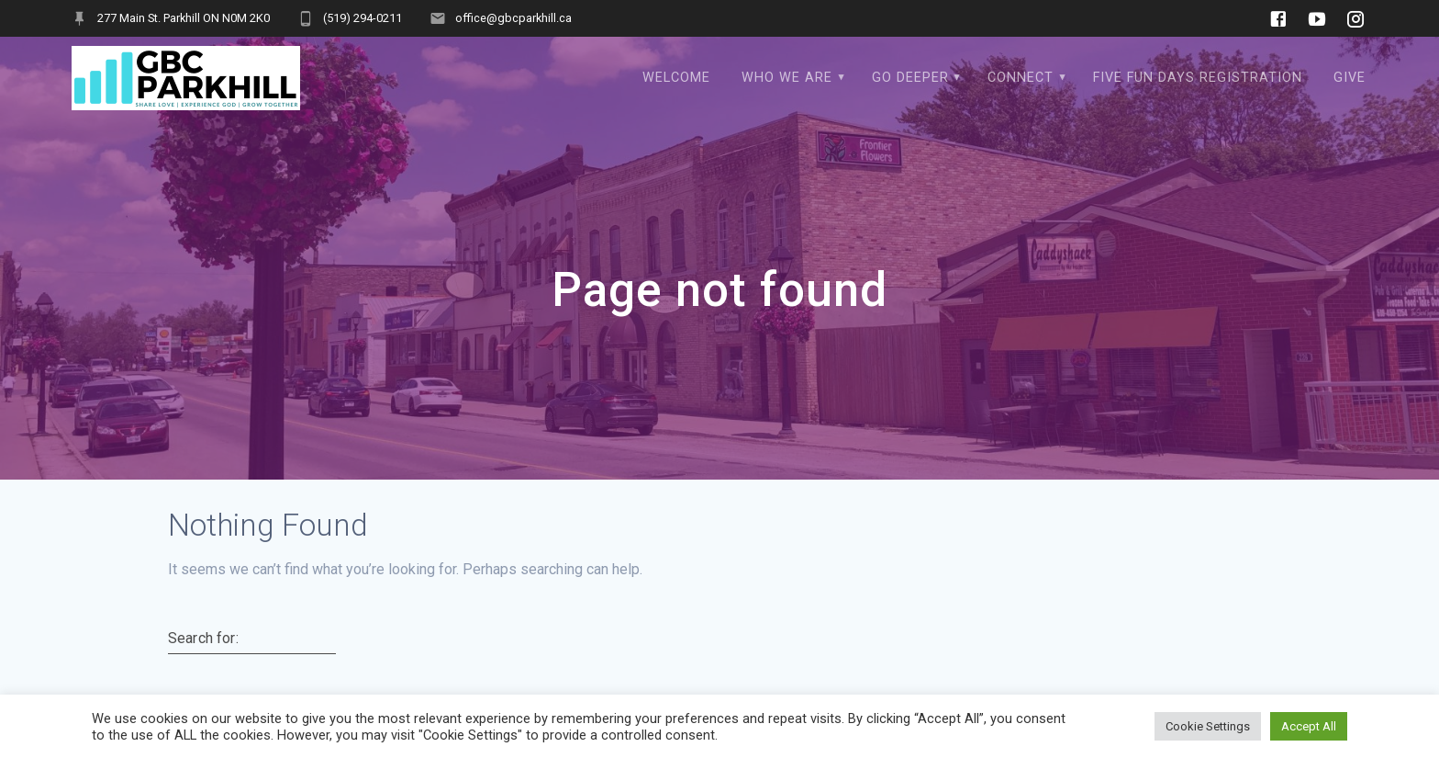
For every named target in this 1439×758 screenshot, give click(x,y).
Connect (1020, 77)
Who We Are (787, 77)
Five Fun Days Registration (1197, 77)
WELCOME (676, 77)
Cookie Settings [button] (1208, 726)
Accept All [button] (1308, 726)
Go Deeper (910, 77)
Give (1349, 77)
